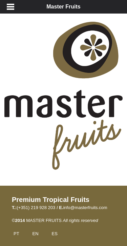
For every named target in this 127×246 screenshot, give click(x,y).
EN (36, 233)
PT (16, 233)
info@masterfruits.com (85, 207)
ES (54, 233)
